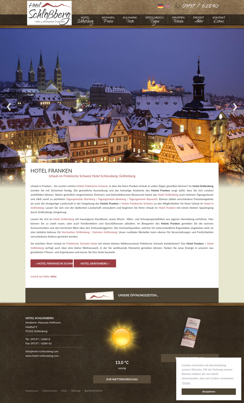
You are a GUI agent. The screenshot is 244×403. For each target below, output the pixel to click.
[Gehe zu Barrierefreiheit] (94, 390)
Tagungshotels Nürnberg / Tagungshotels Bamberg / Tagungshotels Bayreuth (112, 199)
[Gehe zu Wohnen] (108, 19)
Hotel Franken (167, 207)
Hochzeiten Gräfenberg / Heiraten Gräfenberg (89, 232)
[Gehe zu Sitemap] (76, 390)
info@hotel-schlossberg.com (42, 351)
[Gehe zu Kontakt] (218, 19)
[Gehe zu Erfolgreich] (154, 19)
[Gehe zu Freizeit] (198, 19)
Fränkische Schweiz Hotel (81, 243)
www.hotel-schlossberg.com (42, 355)
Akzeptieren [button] (208, 391)
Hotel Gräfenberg (168, 194)
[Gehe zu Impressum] (31, 390)
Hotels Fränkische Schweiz (92, 186)
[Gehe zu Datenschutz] (49, 390)
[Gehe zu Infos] (64, 390)
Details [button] (186, 383)
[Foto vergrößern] (122, 106)
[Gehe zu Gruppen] (178, 19)
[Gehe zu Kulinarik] (130, 19)
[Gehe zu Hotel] (85, 19)
